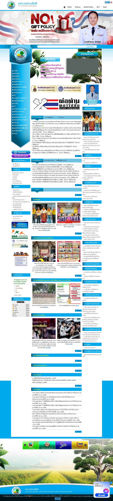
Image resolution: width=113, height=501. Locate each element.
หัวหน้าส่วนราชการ (18, 172)
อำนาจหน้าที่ (16, 194)
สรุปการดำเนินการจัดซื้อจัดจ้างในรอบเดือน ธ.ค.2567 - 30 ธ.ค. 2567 (52, 179)
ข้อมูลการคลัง (18, 84)
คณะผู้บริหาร (16, 166)
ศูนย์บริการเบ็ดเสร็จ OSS (21, 128)
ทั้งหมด (78, 156)
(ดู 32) (75, 267)
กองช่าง (14, 179)
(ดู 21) (51, 272)
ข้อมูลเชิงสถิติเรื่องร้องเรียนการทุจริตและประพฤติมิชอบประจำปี (90, 258)
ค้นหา (98, 7)
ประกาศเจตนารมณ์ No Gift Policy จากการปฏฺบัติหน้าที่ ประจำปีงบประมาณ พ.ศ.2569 (56, 422)
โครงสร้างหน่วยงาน (18, 199)
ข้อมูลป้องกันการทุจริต (20, 87)
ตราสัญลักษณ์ (17, 207)
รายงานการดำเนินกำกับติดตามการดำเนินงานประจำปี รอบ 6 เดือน (91, 145)
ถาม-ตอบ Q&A (17, 203)
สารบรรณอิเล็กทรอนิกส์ (20, 125)
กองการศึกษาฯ (16, 181)
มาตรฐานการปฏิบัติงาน (20, 98)
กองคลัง (14, 177)
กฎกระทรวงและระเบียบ (20, 220)
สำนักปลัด (15, 174)
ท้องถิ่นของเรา (18, 92)
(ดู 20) (77, 305)
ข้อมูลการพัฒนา (18, 82)
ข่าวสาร (16, 103)
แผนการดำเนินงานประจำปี (91, 141)
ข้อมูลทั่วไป (16, 190)
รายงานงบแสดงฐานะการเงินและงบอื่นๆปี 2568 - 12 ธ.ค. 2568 (50, 167)
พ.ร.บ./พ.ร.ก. (16, 218)
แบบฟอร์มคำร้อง (18, 216)
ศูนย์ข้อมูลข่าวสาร (19, 101)
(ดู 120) (48, 230)
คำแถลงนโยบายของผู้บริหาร (21, 201)
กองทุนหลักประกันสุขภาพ (21, 120)
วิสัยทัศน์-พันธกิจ (17, 192)
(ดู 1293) (70, 344)
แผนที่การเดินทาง (18, 209)
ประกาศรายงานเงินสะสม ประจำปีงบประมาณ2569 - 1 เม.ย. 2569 (51, 164)
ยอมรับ (57, 498)
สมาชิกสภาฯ (16, 163)
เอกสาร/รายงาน (88, 7)
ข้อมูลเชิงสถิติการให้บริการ (91, 173)
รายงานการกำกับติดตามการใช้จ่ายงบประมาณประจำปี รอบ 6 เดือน (91, 192)
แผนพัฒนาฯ (17, 79)
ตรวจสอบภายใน (17, 183)
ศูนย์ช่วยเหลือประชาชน (20, 117)
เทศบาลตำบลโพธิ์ (27, 3)
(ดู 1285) (48, 347)
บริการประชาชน (18, 90)
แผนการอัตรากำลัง (89, 239)
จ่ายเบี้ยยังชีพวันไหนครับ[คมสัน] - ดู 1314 (44, 378)
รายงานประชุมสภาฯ (90, 347)
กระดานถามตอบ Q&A (20, 109)
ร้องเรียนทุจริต (18, 131)
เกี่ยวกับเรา (17, 73)
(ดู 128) (72, 226)
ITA (15, 95)
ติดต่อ (105, 7)
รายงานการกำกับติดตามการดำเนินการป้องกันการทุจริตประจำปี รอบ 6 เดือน (91, 319)
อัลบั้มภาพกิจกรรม (19, 112)
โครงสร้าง (16, 76)
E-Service (77, 7)
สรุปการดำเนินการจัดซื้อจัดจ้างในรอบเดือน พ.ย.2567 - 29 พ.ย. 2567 (52, 181)
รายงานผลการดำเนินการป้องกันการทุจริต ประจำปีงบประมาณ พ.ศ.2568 (90, 309)
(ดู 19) (46, 307)
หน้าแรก (69, 7)
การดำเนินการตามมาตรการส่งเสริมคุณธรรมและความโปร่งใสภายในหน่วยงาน (91, 338)
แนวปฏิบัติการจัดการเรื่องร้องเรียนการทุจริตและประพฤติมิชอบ (91, 248)
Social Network (17, 205)
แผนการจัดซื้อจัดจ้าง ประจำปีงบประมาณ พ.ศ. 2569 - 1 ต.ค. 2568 (51, 169)
